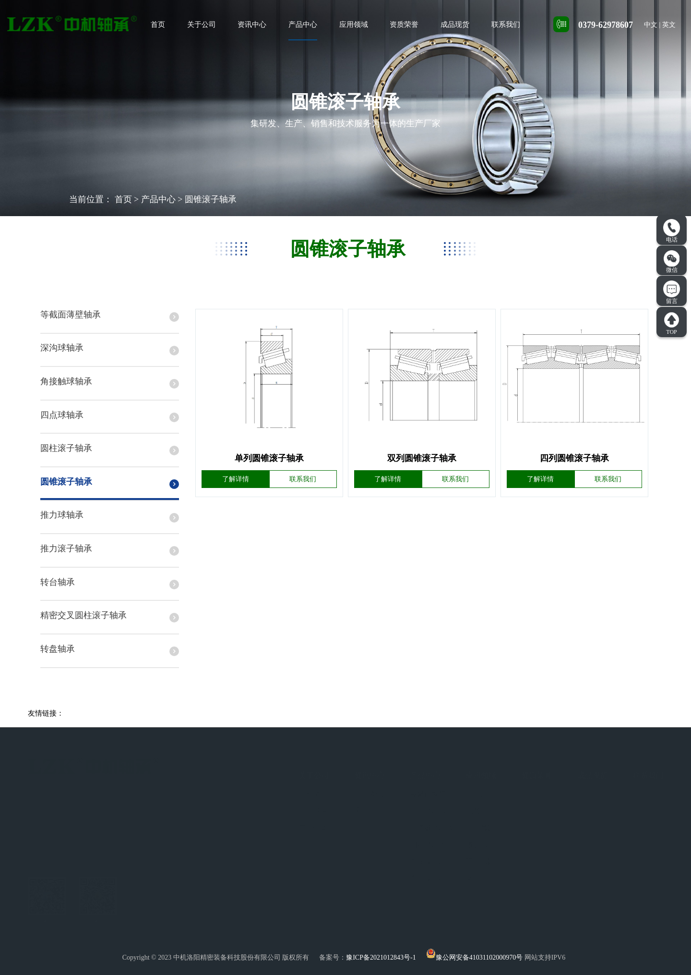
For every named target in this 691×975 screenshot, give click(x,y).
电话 (671, 231)
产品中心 (302, 24)
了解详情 (235, 479)
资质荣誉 (404, 24)
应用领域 (353, 24)
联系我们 (505, 24)
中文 (650, 24)
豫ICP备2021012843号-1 (381, 957)
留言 (671, 292)
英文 (669, 24)
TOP (671, 323)
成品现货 (455, 24)
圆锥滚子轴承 (211, 199)
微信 (672, 261)
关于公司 (201, 24)
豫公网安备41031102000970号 (474, 957)
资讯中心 (252, 24)
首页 (158, 24)
